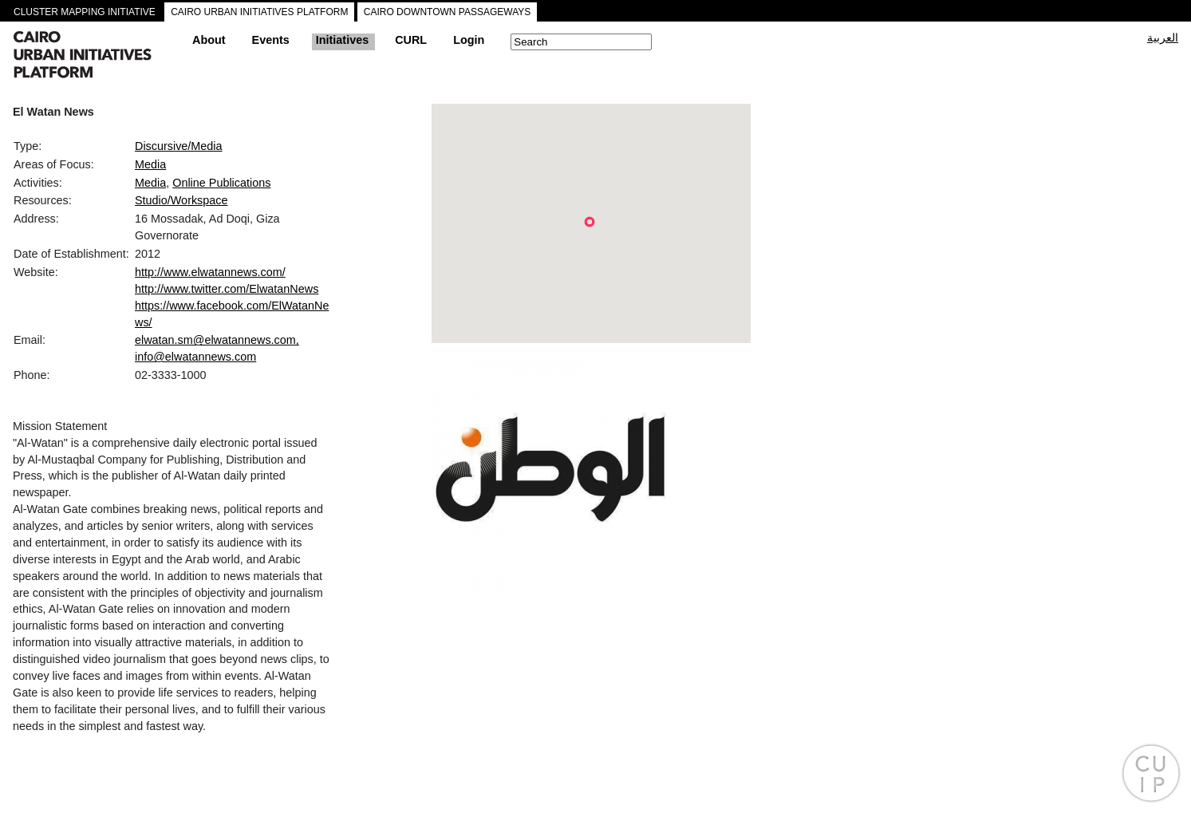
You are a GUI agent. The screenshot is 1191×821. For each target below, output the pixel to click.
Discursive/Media (179, 146)
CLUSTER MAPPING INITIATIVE (85, 12)
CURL (411, 40)
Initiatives (342, 40)
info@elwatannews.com (195, 356)
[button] (589, 221)
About (209, 40)
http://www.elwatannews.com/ (210, 272)
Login (468, 40)
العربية (1162, 37)
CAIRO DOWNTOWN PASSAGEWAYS (447, 12)
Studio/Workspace (181, 200)
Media (150, 164)
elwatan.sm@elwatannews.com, (217, 340)
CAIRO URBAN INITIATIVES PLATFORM (259, 12)
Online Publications (221, 182)
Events (271, 40)
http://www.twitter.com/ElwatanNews (226, 288)
